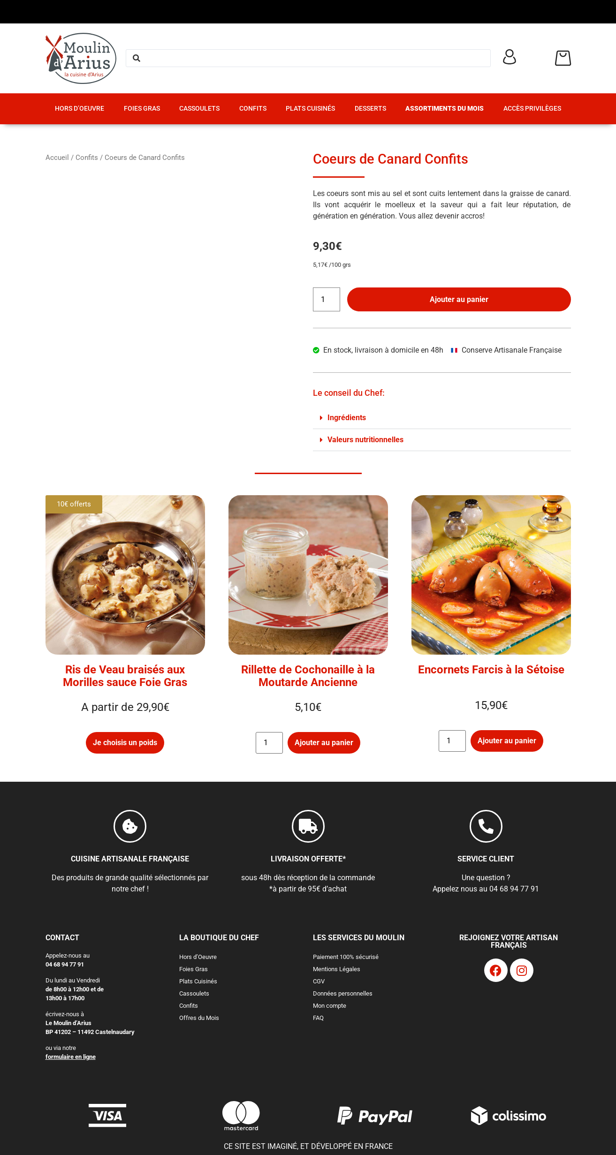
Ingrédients (346, 417)
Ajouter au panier (459, 299)
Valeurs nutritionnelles (365, 439)
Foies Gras (142, 109)
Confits (252, 109)
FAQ (318, 1017)
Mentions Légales (336, 969)
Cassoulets (199, 109)
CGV (319, 981)
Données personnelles (343, 993)
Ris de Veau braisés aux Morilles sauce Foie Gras (125, 676)
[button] (442, 418)
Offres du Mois (199, 1017)
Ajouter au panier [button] (324, 742)
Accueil (57, 157)
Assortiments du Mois (444, 109)
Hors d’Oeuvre (79, 109)
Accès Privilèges (532, 109)
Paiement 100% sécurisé (346, 956)
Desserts (370, 109)
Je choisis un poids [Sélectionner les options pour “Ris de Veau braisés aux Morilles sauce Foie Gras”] (125, 742)
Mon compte (329, 1005)
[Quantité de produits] (326, 299)
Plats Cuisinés (310, 109)
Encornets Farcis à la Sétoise (491, 669)
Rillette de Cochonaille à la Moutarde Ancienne (308, 676)
